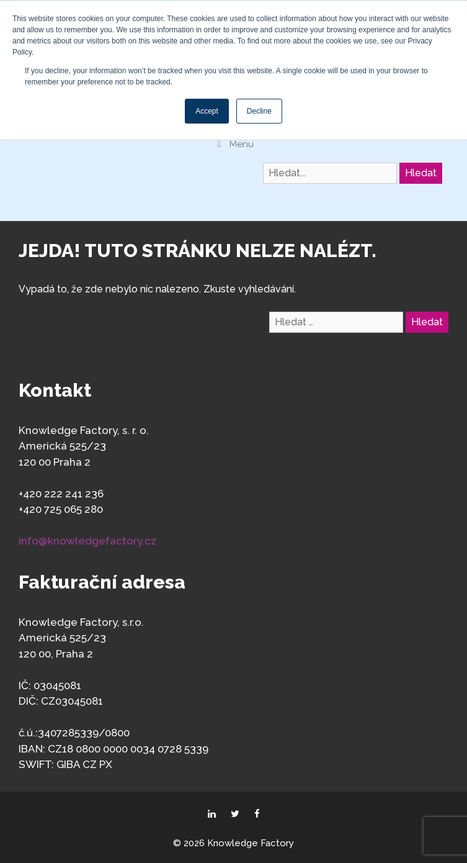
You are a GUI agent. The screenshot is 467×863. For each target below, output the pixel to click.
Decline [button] (259, 111)
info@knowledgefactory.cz (87, 541)
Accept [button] (206, 111)
